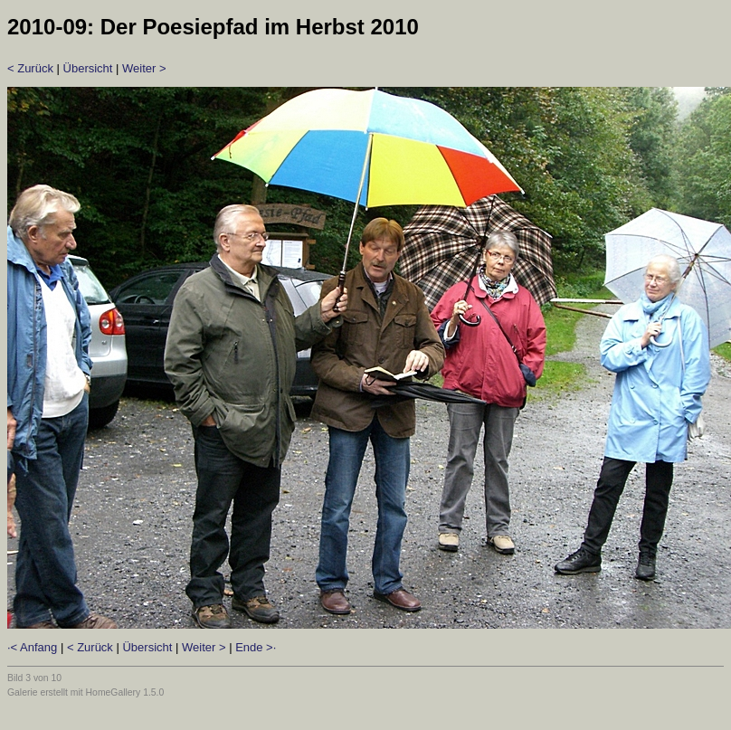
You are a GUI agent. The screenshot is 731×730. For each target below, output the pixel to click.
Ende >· (255, 647)
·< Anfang (32, 647)
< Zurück (30, 68)
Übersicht (88, 68)
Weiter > (144, 68)
